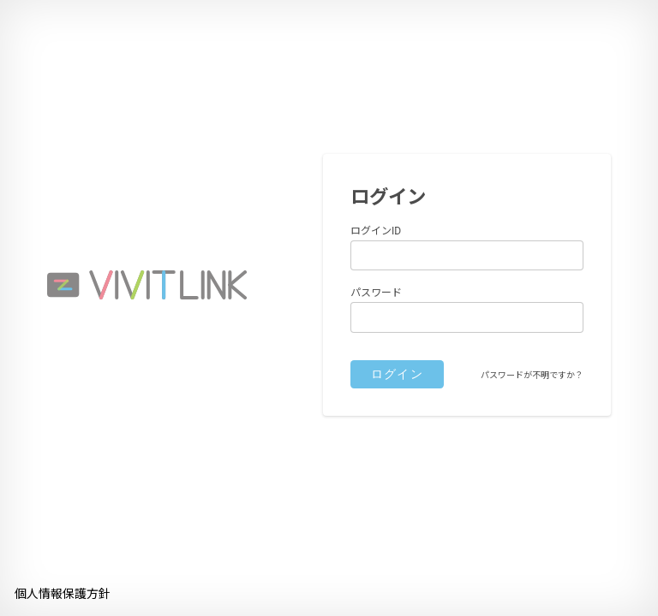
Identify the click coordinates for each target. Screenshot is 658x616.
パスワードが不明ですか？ (532, 375)
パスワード (376, 293)
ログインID (375, 231)
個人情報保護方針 (63, 594)
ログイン (397, 374)
